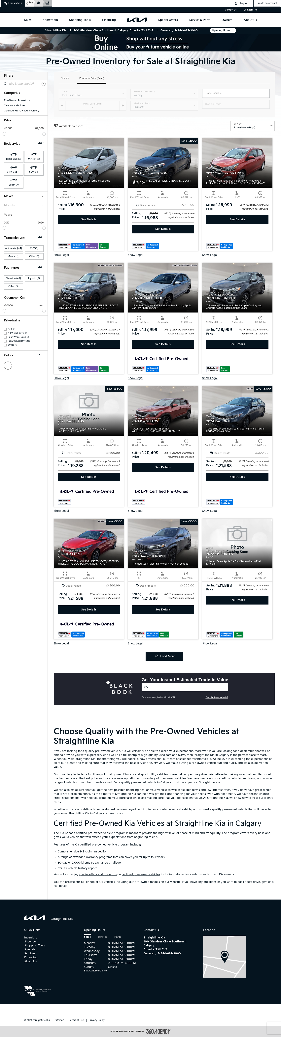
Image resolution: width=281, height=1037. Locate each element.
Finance (65, 78)
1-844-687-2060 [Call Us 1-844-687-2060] (186, 30)
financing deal (135, 790)
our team (169, 759)
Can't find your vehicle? (216, 697)
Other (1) (34, 256)
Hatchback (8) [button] (13, 159)
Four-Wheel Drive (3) (18, 337)
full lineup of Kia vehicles (98, 882)
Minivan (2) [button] (34, 159)
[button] (13, 3)
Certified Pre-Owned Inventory (21, 110)
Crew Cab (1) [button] (13, 172)
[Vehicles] (185, 687)
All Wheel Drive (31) (18, 333)
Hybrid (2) (34, 278)
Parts (117, 937)
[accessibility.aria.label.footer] (158, 1031)
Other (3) (13, 286)
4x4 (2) (11, 329)
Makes (24, 196)
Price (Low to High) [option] (244, 127)
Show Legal (61, 255)
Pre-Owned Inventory (17, 100)
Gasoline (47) (13, 278)
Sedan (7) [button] (14, 185)
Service (102, 937)
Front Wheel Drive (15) (19, 341)
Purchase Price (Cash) (91, 78)
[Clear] (44, 84)
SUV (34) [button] (34, 172)
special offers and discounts (98, 874)
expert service (96, 755)
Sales (87, 937)
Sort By (237, 124)
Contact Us (230, 10)
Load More (165, 656)
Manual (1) (13, 256)
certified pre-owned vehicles (141, 874)
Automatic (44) (13, 248)
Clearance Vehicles (14, 105)
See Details (88, 219)
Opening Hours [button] (223, 30)
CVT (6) (34, 248)
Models (24, 205)
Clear (41, 143)
